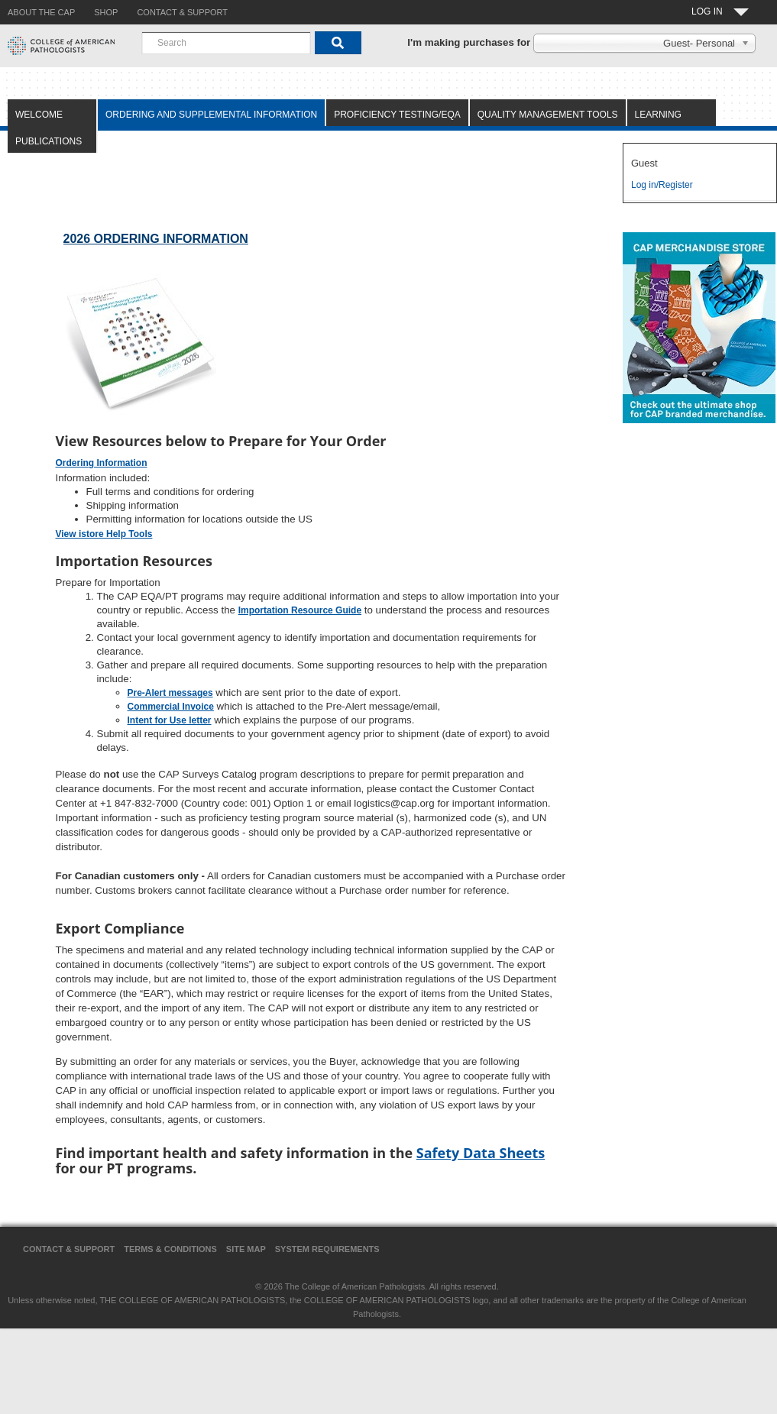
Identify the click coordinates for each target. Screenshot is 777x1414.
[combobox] (226, 42)
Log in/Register (662, 185)
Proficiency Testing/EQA (397, 114)
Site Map (246, 1249)
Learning (658, 114)
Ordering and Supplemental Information (211, 114)
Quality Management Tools (548, 114)
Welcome (39, 114)
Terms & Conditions (170, 1249)
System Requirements (327, 1249)
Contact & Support (69, 1249)
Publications (48, 141)
